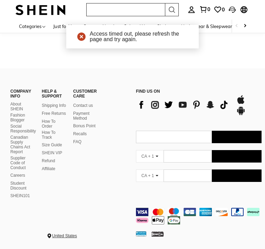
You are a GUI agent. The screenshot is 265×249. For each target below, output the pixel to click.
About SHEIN (16, 106)
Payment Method (81, 116)
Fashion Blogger (17, 117)
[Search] (172, 9)
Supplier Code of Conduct (18, 163)
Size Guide (52, 144)
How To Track (49, 135)
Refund (48, 160)
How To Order (49, 124)
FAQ (77, 141)
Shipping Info (54, 105)
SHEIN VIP (52, 152)
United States (64, 235)
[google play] (241, 114)
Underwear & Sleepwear (206, 26)
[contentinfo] (199, 216)
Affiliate (48, 168)
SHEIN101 (20, 195)
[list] (182, 105)
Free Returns (54, 113)
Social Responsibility (23, 128)
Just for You (64, 26)
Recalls (80, 133)
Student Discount (18, 186)
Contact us (83, 105)
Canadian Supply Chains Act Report (20, 144)
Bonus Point (84, 125)
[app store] (241, 103)
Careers (17, 175)
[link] (219, 10)
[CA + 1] (150, 156)
